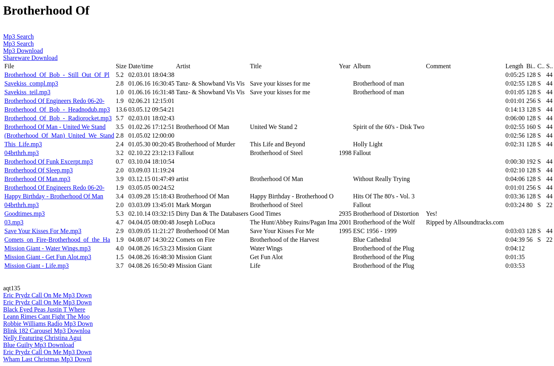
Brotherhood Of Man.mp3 (37, 179)
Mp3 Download (23, 50)
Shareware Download (30, 57)
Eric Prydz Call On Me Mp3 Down (47, 295)
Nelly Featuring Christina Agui (42, 337)
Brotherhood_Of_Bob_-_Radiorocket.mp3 (58, 118)
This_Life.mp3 (23, 144)
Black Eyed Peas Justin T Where (44, 309)
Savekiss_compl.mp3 (31, 83)
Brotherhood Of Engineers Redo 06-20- (54, 100)
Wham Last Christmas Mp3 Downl (47, 359)
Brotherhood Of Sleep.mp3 (38, 170)
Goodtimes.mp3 (24, 213)
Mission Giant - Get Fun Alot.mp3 (47, 257)
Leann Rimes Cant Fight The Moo (46, 316)
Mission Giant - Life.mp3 (36, 265)
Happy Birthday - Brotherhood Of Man (53, 196)
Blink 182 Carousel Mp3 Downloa (46, 330)
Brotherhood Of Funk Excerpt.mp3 (48, 161)
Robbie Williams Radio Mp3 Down (48, 323)
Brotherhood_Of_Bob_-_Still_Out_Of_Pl (57, 74)
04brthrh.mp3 (21, 152)
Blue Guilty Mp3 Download (38, 345)
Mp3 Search (18, 36)
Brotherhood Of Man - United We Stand (55, 126)
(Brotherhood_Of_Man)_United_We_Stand (59, 135)
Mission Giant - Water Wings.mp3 (47, 248)
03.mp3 (13, 222)
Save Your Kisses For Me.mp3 (43, 231)
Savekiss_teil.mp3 (27, 92)
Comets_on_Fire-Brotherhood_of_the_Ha (57, 239)
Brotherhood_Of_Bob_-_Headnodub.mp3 (57, 109)
